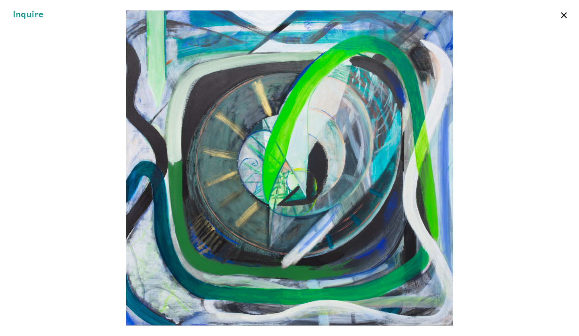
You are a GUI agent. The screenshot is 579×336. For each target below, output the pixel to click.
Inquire (28, 14)
